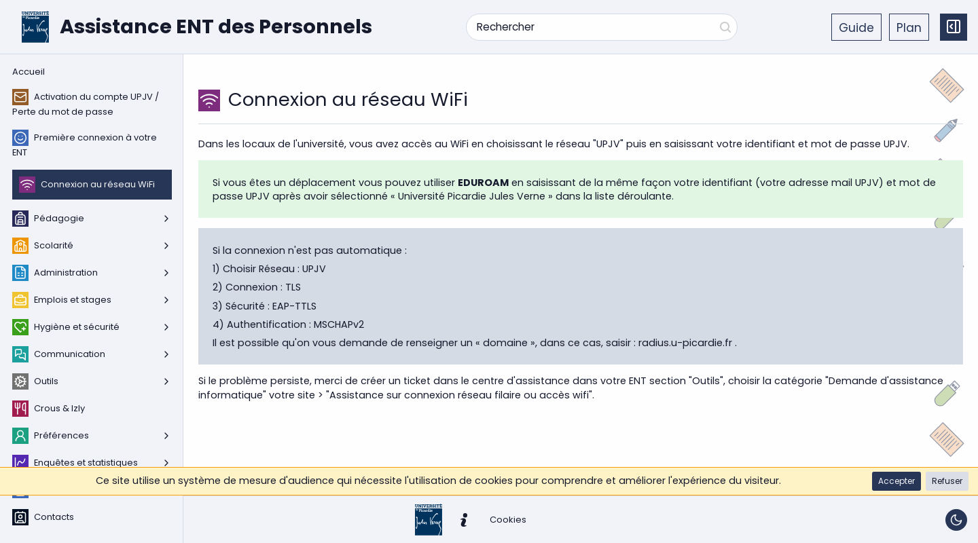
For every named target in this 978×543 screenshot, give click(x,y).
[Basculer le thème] (956, 520)
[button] (896, 481)
